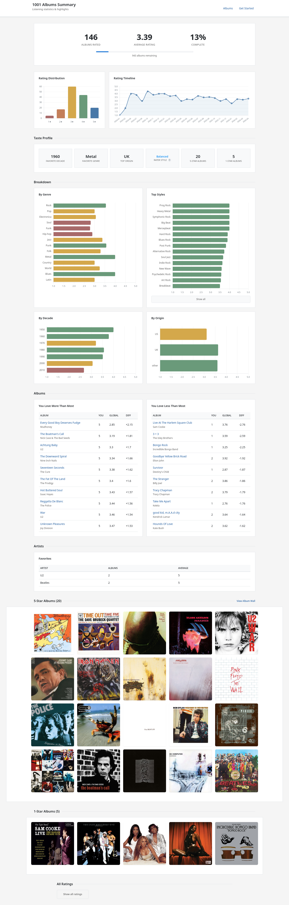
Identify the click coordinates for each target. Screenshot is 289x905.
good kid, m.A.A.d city (166, 512)
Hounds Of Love (163, 524)
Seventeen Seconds (52, 467)
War (42, 512)
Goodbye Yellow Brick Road (170, 456)
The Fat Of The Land (52, 479)
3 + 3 (156, 434)
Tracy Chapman (162, 490)
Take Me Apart (162, 501)
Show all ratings (72, 894)
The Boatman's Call (52, 434)
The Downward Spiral (53, 456)
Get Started (246, 8)
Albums (228, 8)
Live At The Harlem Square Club (172, 422)
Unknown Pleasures (52, 524)
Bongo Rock (160, 445)
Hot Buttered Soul (51, 490)
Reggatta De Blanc (51, 501)
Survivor (158, 467)
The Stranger (161, 479)
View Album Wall (246, 601)
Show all (200, 299)
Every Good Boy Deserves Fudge (60, 422)
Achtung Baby (49, 445)
